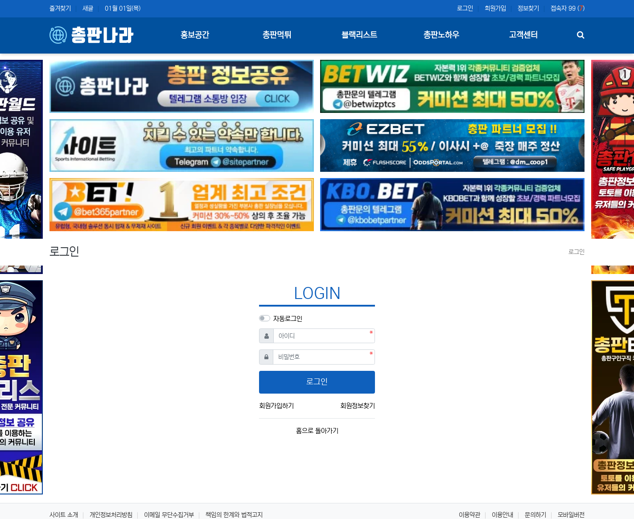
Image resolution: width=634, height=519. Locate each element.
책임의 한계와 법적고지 (234, 515)
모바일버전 (571, 515)
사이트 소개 (63, 515)
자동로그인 (287, 319)
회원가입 (495, 8)
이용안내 (502, 515)
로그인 (465, 8)
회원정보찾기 (357, 406)
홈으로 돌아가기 (317, 431)
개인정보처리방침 (111, 515)
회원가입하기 (276, 406)
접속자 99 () (568, 8)
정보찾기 (528, 8)
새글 (87, 8)
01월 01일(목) (122, 8)
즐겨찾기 (60, 8)
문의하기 (535, 515)
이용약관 (469, 515)
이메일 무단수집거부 (169, 515)
